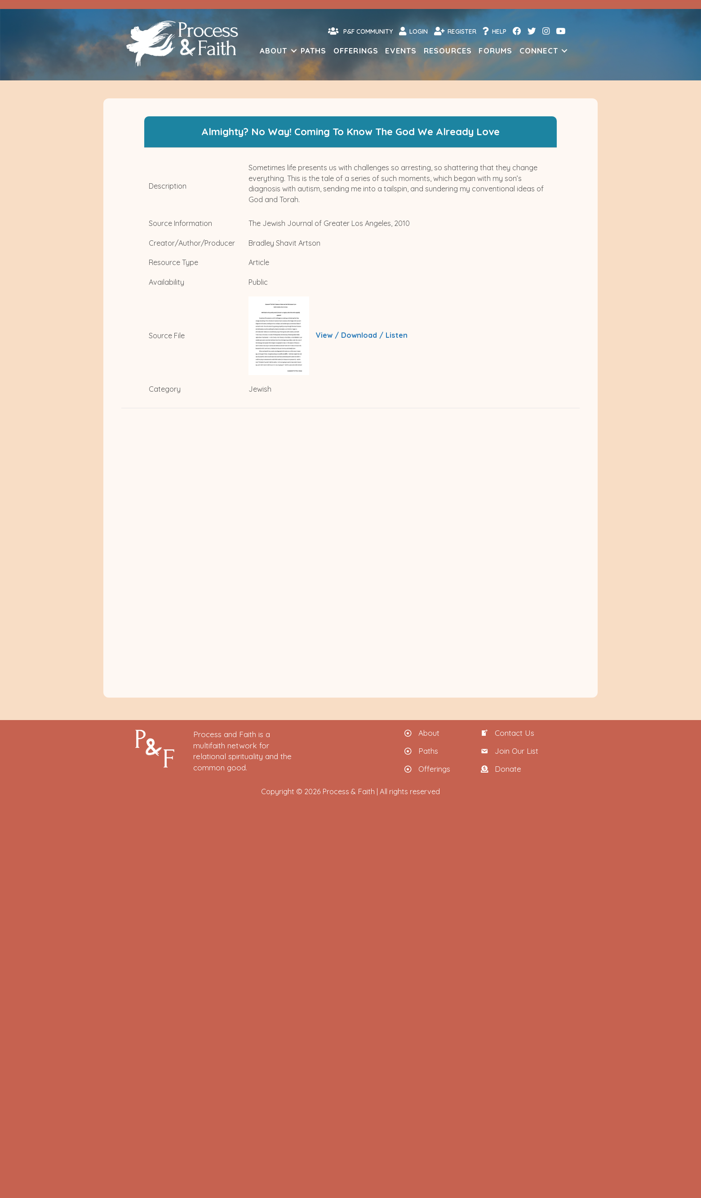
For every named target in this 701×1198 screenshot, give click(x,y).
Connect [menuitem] (538, 50)
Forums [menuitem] (495, 50)
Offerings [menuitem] (356, 50)
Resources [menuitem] (448, 50)
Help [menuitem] (494, 31)
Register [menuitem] (455, 31)
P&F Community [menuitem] (360, 31)
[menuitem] (516, 31)
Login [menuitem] (413, 31)
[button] (294, 50)
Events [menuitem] (401, 50)
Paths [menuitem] (314, 50)
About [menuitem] (274, 50)
